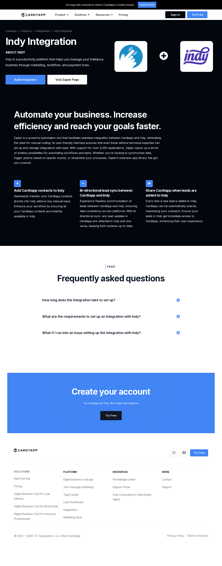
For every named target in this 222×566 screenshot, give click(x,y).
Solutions (26, 31)
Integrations (43, 31)
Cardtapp (11, 31)
